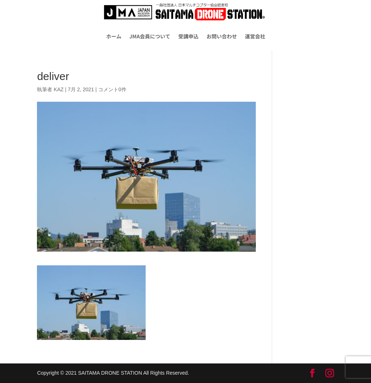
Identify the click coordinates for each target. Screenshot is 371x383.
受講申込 (188, 36)
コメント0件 (112, 89)
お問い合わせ (222, 36)
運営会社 (255, 36)
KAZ (58, 89)
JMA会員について (149, 36)
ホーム (113, 36)
